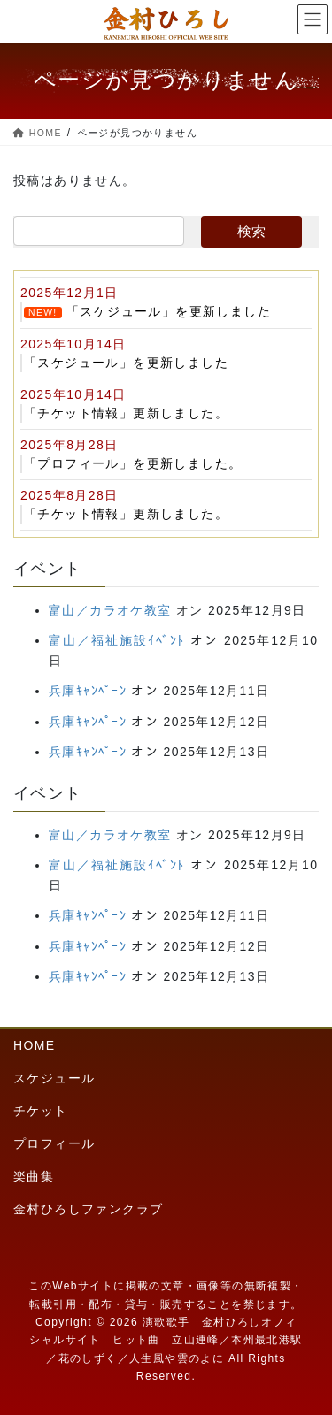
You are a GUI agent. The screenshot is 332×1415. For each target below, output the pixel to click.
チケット (40, 1111)
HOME (34, 1045)
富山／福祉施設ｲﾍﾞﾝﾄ (117, 640)
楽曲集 (33, 1176)
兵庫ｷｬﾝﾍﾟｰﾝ (88, 691)
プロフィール (54, 1143)
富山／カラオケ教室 (110, 610)
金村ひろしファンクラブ (88, 1209)
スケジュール (54, 1078)
